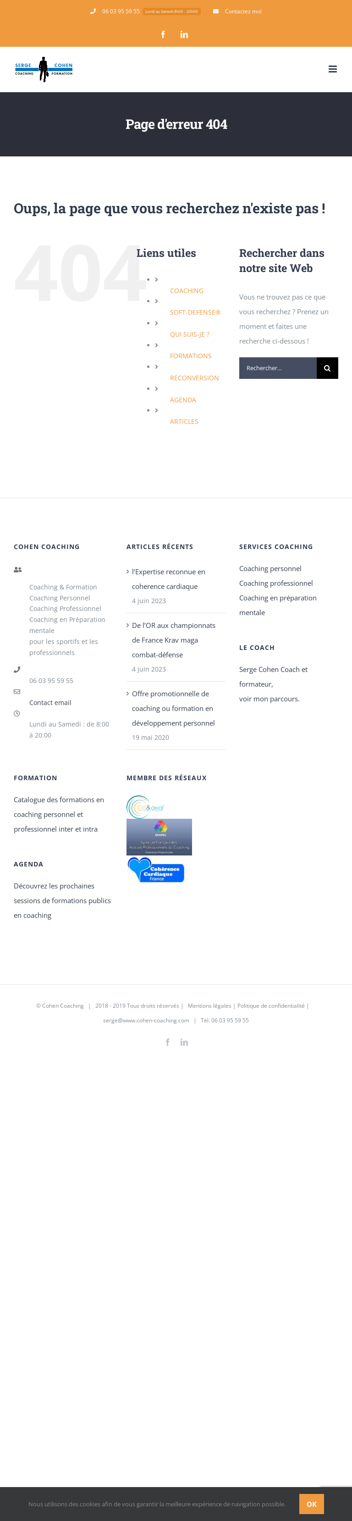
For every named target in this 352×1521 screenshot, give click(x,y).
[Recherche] (327, 368)
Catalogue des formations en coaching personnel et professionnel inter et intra (59, 814)
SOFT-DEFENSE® (195, 312)
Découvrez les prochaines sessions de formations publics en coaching (62, 900)
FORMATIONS (191, 355)
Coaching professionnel (276, 583)
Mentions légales (209, 1006)
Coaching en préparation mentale (278, 605)
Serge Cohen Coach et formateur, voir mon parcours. (273, 684)
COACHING (187, 290)
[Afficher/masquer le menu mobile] (333, 69)
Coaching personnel (270, 568)
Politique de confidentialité (271, 1006)
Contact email (50, 702)
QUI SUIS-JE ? (189, 334)
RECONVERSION (194, 377)
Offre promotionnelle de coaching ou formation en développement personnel (173, 708)
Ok (312, 1504)
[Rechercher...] (278, 368)
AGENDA (183, 399)
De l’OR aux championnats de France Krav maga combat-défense (173, 640)
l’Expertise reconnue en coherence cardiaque (168, 579)
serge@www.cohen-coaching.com (146, 1020)
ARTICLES (184, 421)
